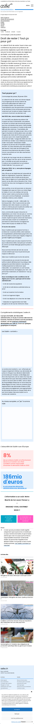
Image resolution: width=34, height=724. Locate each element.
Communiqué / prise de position (11, 35)
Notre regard (4, 680)
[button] (31, 691)
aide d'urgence (5, 17)
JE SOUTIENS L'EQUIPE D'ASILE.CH (9, 519)
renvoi (2, 25)
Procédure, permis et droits (23, 681)
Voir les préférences (17, 718)
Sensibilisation (4, 688)
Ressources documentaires (24, 686)
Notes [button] (2, 528)
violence (3, 27)
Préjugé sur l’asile (5, 685)
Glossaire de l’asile (21, 683)
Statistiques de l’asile (6, 686)
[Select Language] (27, 722)
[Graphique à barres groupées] (17, 351)
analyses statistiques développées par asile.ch (13, 322)
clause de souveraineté (7, 19)
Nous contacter (4, 671)
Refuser (17, 714)
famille (3, 24)
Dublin (2, 22)
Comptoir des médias (6, 683)
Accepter (17, 709)
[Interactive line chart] (17, 423)
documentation (5, 21)
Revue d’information (22, 680)
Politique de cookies (16, 722)
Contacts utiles (21, 688)
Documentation (4, 681)
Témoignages (20, 685)
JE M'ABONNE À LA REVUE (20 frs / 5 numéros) (25, 519)
